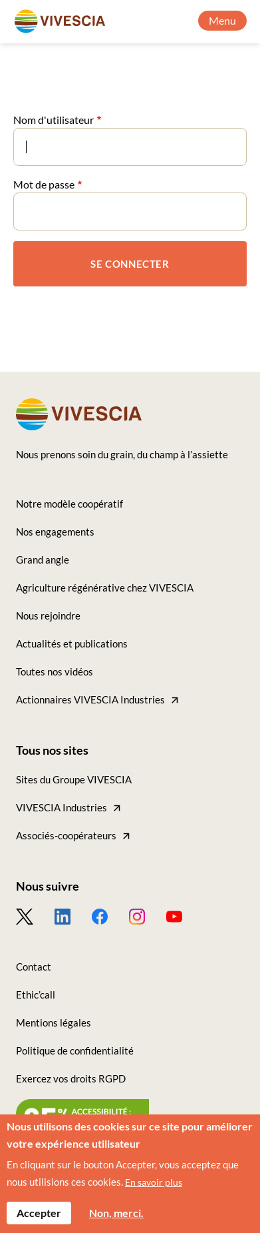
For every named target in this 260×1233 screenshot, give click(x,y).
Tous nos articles (187, 157)
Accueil (30, 157)
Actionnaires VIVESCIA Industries (90, 699)
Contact (33, 967)
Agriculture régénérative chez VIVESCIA (105, 588)
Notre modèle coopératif (69, 504)
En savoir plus (153, 1188)
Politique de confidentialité (75, 1050)
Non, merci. (116, 1218)
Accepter (39, 1218)
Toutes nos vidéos (54, 671)
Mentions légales (53, 1022)
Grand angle (98, 157)
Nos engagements (55, 532)
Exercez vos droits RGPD (71, 1078)
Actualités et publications (72, 643)
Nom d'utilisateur (53, 119)
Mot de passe (43, 184)
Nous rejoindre (48, 615)
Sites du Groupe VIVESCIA (74, 779)
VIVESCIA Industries (61, 807)
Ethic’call (35, 995)
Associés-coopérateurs (66, 835)
